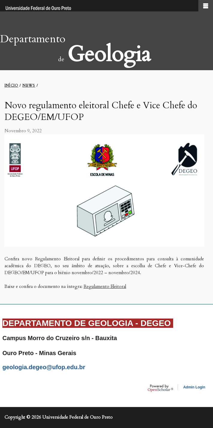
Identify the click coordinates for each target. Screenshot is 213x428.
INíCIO (11, 85)
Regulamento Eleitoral (105, 286)
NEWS (28, 85)
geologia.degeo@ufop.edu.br (43, 367)
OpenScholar (160, 388)
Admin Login (194, 387)
